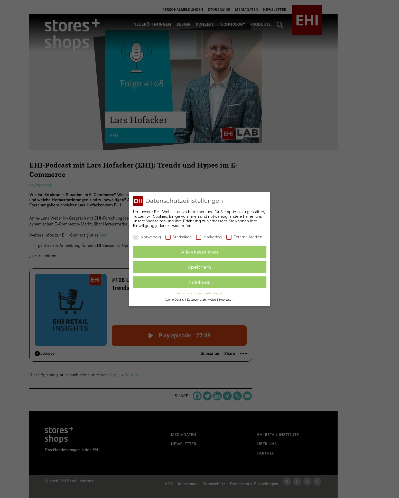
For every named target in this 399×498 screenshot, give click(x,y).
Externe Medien (244, 237)
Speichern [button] (199, 267)
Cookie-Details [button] (174, 299)
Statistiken (178, 237)
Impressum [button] (226, 299)
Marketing (209, 237)
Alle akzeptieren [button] (199, 252)
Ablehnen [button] (199, 282)
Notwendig (147, 237)
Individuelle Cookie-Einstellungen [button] (199, 293)
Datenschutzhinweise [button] (202, 299)
